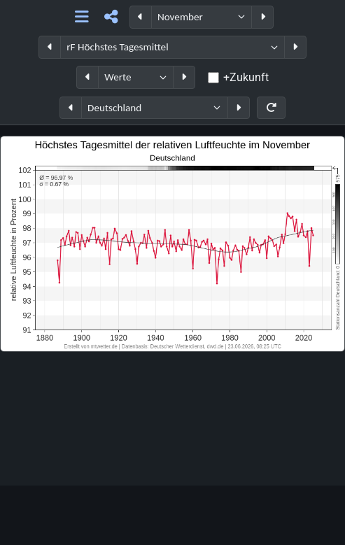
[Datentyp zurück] (87, 77)
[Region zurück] (70, 108)
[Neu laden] (271, 108)
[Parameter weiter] (295, 47)
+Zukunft (246, 77)
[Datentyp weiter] (184, 77)
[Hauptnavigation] (82, 17)
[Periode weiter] (262, 17)
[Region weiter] (238, 108)
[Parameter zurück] (49, 47)
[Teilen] (111, 17)
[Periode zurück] (140, 17)
